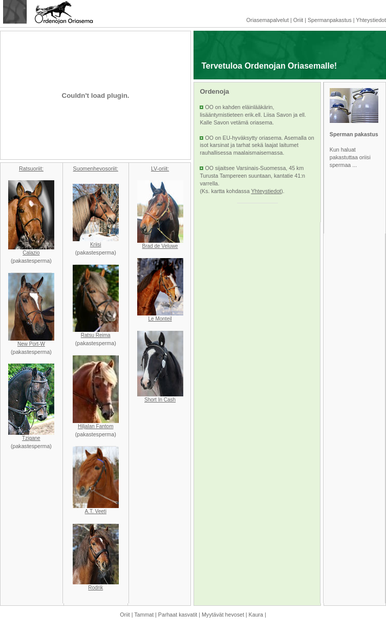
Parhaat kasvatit (177, 614)
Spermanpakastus (330, 20)
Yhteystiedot (371, 20)
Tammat (144, 614)
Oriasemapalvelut (267, 20)
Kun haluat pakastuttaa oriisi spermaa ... (350, 157)
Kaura (256, 614)
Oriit (298, 20)
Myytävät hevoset (223, 614)
